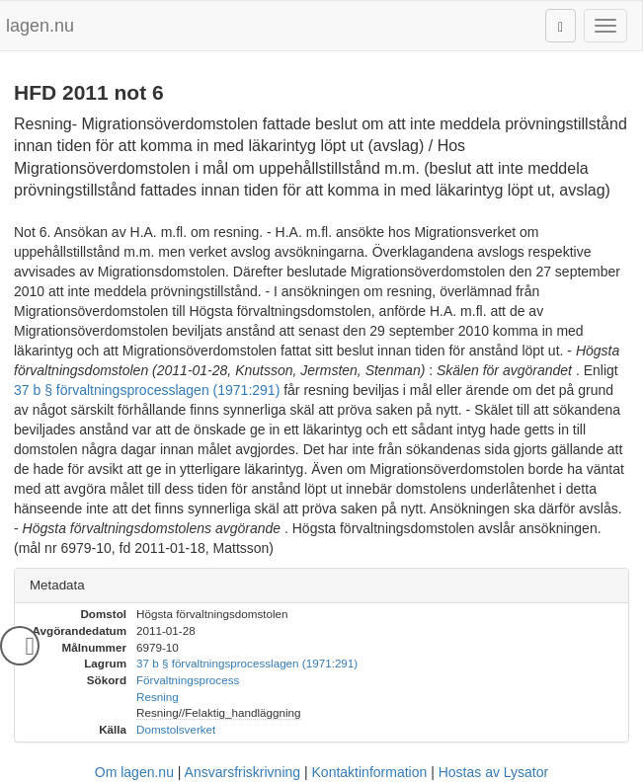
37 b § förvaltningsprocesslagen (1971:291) (147, 390)
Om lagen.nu (134, 772)
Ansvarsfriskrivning (242, 772)
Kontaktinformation (370, 772)
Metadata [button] (57, 585)
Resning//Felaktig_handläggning (218, 712)
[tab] (321, 586)
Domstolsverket (175, 729)
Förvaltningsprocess (187, 679)
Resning (157, 696)
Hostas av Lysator (494, 772)
